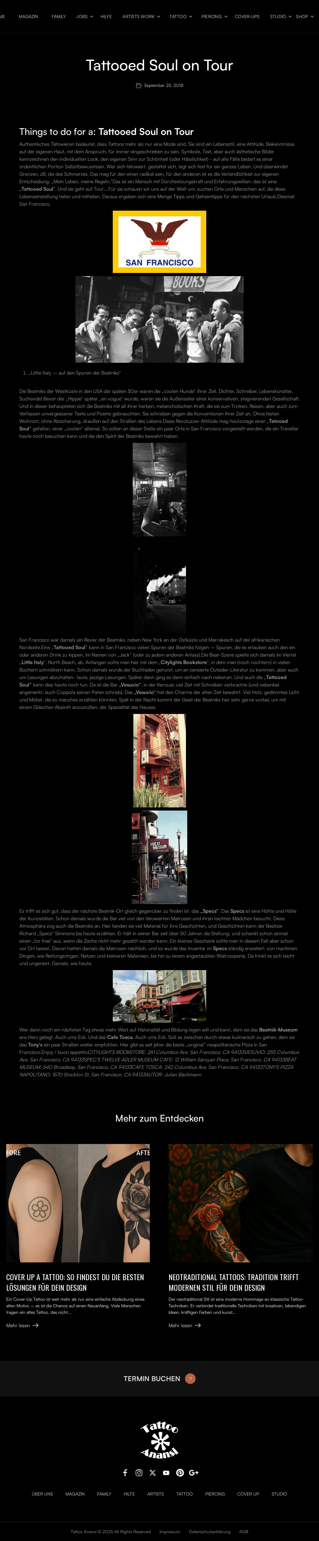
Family (59, 16)
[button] (83, 16)
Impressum (170, 1531)
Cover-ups (247, 16)
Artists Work (138, 16)
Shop (302, 16)
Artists (155, 1493)
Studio (278, 16)
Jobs (82, 16)
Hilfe (106, 16)
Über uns (42, 1493)
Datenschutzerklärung (210, 1531)
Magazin (28, 16)
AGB (243, 1531)
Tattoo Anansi (84, 1531)
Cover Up (248, 1493)
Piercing (212, 16)
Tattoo (178, 16)
